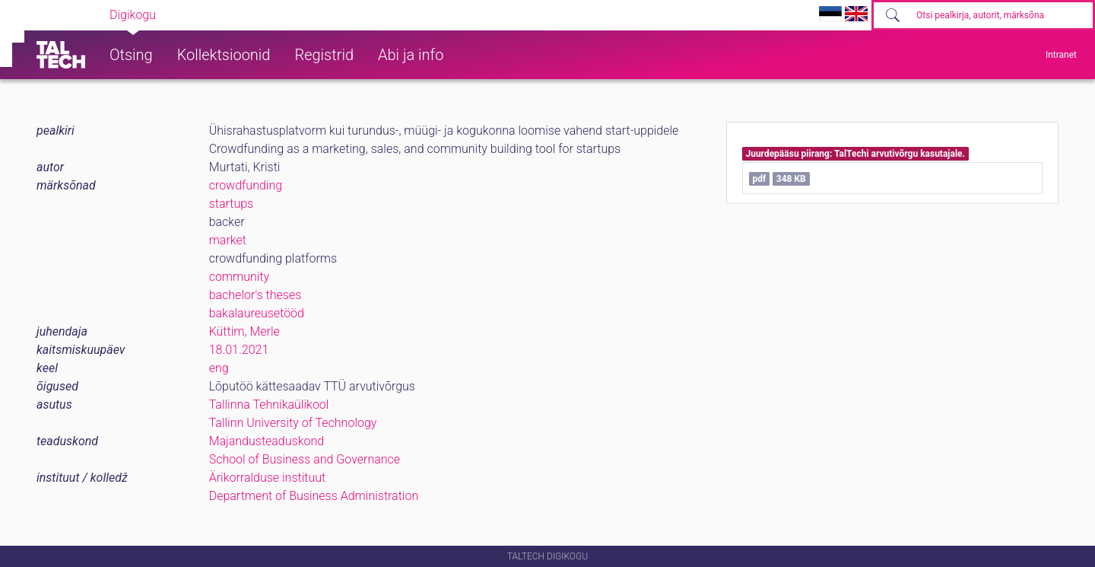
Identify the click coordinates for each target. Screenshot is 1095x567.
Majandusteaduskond (266, 441)
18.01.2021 (239, 349)
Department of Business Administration (314, 496)
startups (231, 203)
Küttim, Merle (244, 331)
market (227, 240)
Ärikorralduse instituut (267, 477)
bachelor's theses (255, 295)
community (239, 276)
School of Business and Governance (304, 459)
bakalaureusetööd (256, 313)
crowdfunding (245, 185)
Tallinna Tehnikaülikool (269, 404)
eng (219, 368)
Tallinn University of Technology (293, 423)
